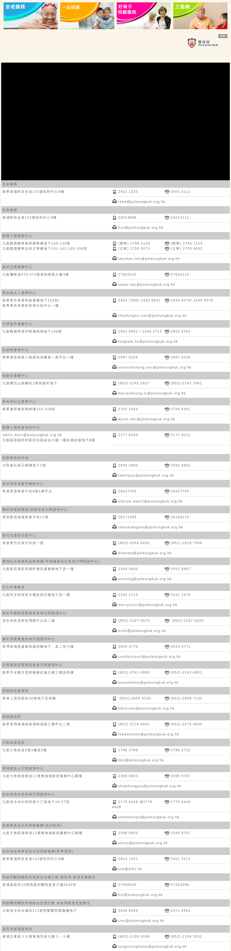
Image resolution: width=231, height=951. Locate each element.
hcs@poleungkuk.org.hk (140, 227)
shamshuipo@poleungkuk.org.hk (148, 817)
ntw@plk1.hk (130, 869)
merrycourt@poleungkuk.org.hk (147, 605)
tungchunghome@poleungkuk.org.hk (152, 946)
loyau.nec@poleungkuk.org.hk (146, 284)
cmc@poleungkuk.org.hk (141, 921)
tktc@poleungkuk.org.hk (141, 760)
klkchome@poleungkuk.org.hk (146, 708)
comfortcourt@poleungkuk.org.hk (149, 656)
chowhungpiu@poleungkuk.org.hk (150, 786)
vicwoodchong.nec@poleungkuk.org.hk (155, 367)
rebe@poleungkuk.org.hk (141, 202)
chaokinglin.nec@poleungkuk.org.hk (152, 315)
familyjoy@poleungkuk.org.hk (146, 475)
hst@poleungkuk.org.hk (140, 895)
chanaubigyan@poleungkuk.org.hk (150, 527)
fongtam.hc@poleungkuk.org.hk (148, 341)
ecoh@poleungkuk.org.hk (142, 631)
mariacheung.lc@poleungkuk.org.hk (152, 393)
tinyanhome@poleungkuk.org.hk (148, 682)
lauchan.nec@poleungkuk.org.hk (149, 259)
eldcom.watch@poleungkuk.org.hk (150, 501)
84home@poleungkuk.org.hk (145, 553)
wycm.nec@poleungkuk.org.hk (146, 419)
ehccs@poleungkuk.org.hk (143, 843)
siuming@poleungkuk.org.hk (145, 579)
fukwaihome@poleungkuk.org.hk (148, 734)
